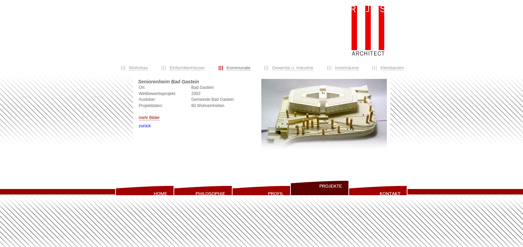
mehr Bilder (149, 117)
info (377, 188)
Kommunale (238, 67)
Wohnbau (138, 67)
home (144, 188)
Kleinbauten (392, 67)
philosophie (203, 188)
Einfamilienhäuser (187, 67)
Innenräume (347, 67)
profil (261, 188)
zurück (145, 126)
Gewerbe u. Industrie (292, 67)
